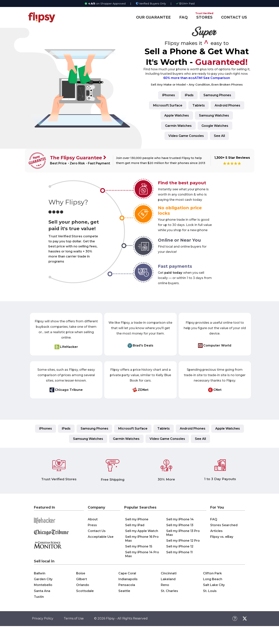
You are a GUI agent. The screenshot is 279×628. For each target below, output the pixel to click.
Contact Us (97, 532)
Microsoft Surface (167, 105)
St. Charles (169, 592)
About (93, 520)
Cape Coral (127, 574)
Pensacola (126, 586)
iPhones (168, 95)
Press (92, 526)
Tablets (198, 105)
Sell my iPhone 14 (180, 520)
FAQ (183, 17)
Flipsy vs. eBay (221, 538)
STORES (204, 17)
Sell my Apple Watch (141, 532)
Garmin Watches (178, 126)
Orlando (82, 586)
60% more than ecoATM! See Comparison (197, 78)
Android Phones (228, 105)
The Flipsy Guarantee (76, 158)
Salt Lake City (214, 586)
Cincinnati (169, 574)
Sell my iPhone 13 (180, 526)
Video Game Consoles (186, 136)
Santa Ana (42, 592)
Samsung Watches (214, 116)
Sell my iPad (134, 526)
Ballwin (39, 574)
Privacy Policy (42, 620)
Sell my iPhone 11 (179, 553)
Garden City (43, 580)
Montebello (43, 586)
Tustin (39, 598)
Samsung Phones (218, 95)
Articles (216, 532)
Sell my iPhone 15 (138, 547)
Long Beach (212, 580)
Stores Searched (224, 526)
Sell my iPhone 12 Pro (183, 542)
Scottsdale (85, 592)
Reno (165, 586)
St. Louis (210, 592)
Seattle (124, 592)
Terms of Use (74, 620)
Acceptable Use (101, 538)
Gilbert (81, 580)
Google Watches (215, 126)
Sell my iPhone (136, 520)
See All (219, 136)
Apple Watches (176, 116)
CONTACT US (234, 17)
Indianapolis (128, 580)
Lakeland (168, 580)
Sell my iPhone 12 (180, 547)
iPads (189, 95)
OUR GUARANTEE (153, 17)
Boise (80, 574)
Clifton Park (212, 574)
